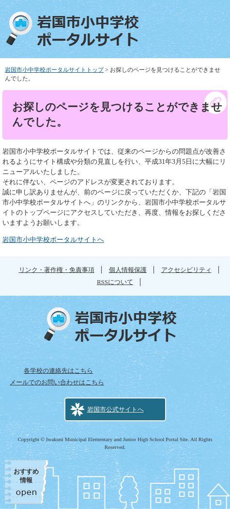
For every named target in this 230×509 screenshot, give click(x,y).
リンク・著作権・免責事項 (56, 269)
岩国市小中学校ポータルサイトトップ (54, 69)
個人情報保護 (128, 269)
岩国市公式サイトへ (115, 409)
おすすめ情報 (26, 476)
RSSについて (115, 282)
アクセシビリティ (186, 269)
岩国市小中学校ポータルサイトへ (53, 239)
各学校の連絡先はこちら (58, 370)
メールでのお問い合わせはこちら (57, 382)
